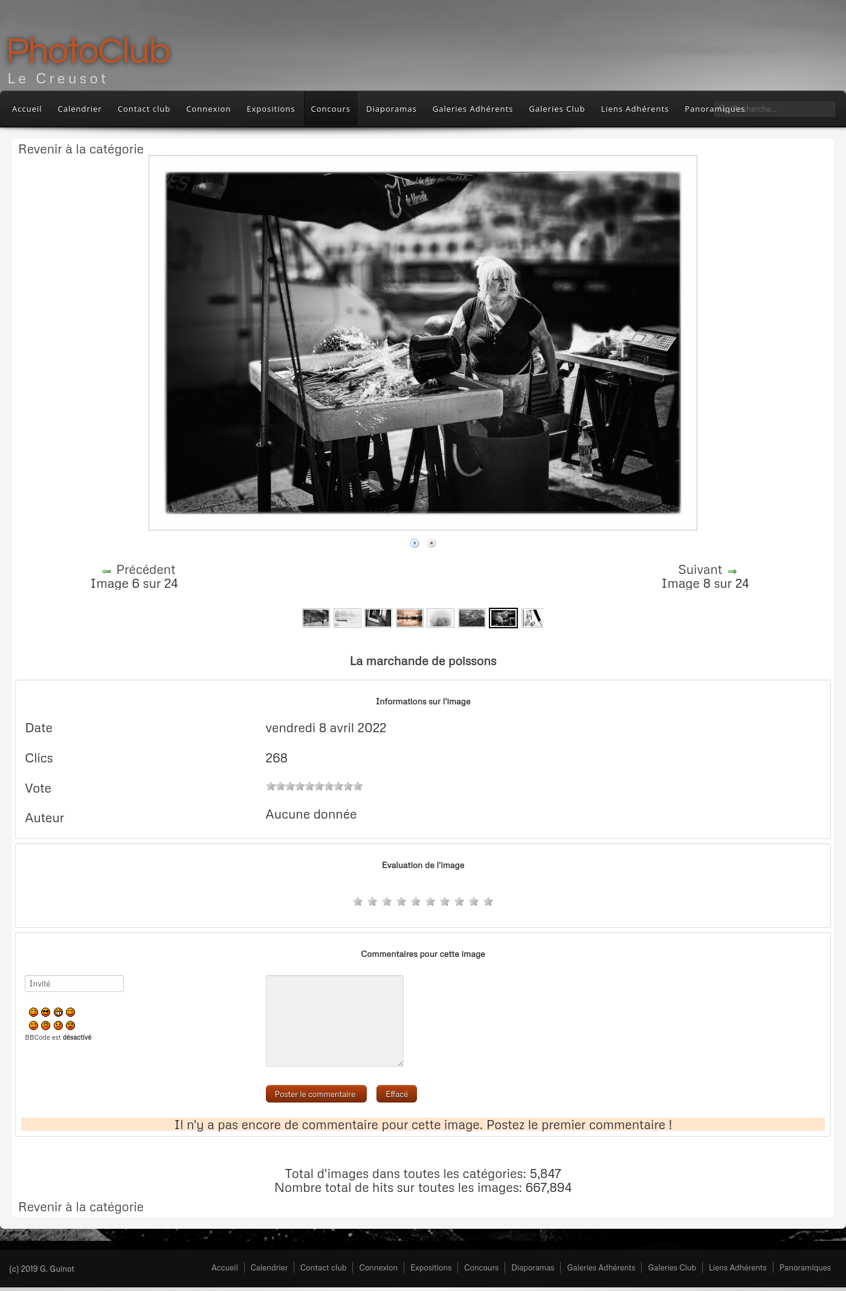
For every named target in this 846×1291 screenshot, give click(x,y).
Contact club (144, 108)
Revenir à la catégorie (81, 148)
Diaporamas (391, 108)
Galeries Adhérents (473, 108)
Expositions (271, 108)
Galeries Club (557, 108)
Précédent (145, 569)
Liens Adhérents (635, 108)
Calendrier (80, 108)
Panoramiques (805, 1267)
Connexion (208, 108)
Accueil (27, 108)
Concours (331, 108)
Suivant (700, 569)
